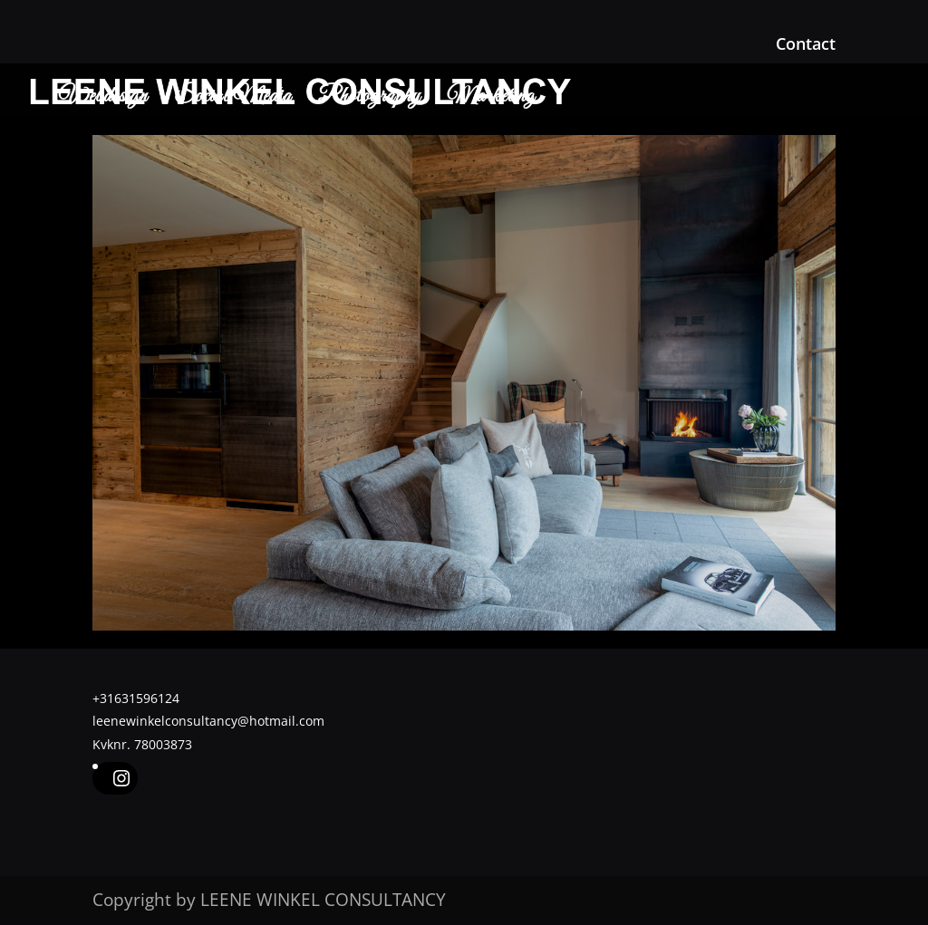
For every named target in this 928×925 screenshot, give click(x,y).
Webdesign (103, 101)
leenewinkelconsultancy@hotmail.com (208, 720)
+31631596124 (135, 698)
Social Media (233, 101)
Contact (806, 44)
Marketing (491, 101)
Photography (369, 101)
